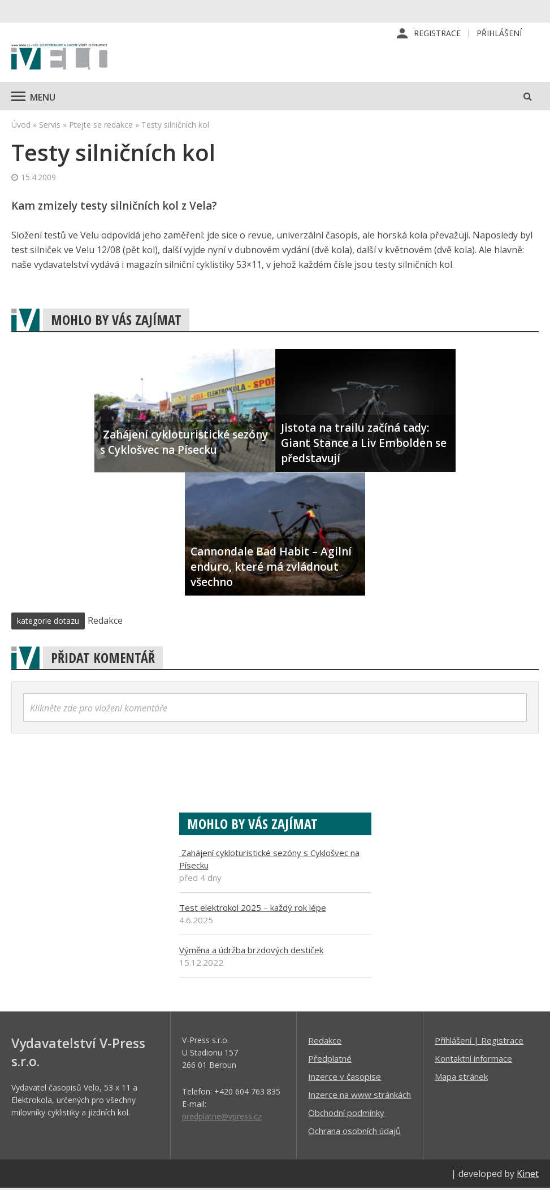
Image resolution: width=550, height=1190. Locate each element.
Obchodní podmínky (346, 1114)
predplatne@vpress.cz (222, 1118)
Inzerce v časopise (344, 1078)
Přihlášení (499, 33)
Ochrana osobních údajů (354, 1132)
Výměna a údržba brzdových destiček (251, 951)
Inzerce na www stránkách (359, 1096)
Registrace (437, 33)
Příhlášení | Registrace (479, 1042)
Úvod (21, 126)
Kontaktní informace (473, 1060)
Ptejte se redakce (101, 126)
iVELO (59, 59)
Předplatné (330, 1060)
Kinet (528, 1175)
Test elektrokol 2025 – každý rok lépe (252, 909)
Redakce (324, 1042)
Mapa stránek (461, 1078)
